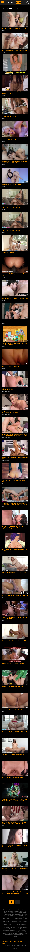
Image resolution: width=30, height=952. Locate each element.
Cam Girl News (13, 941)
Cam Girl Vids (5, 941)
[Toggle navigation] (2, 2)
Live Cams (4, 943)
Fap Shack (20, 941)
